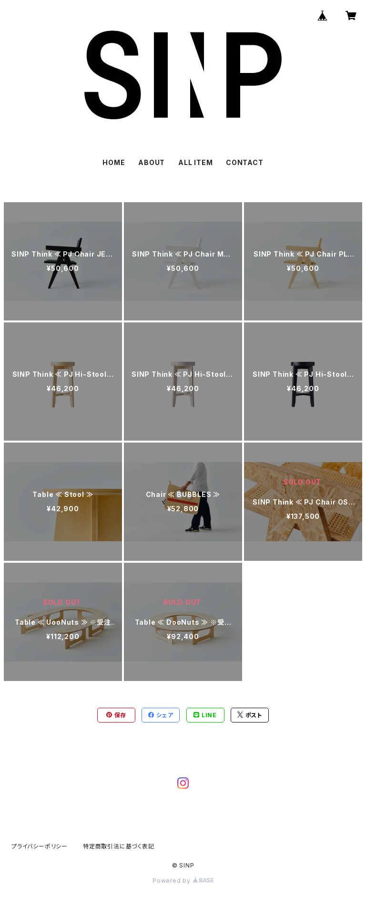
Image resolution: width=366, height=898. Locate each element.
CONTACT (245, 162)
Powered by (183, 880)
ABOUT (151, 162)
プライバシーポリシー (39, 846)
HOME (113, 162)
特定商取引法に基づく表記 (118, 846)
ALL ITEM (195, 162)
